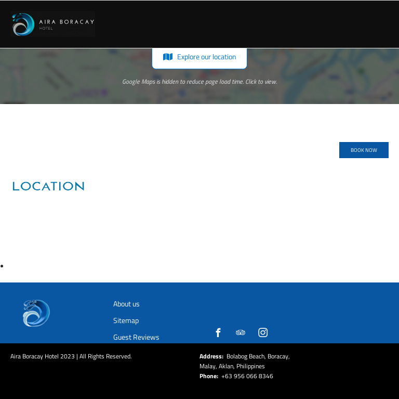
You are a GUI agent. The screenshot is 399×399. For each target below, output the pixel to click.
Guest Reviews (136, 336)
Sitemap (126, 320)
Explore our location (199, 56)
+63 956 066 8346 (247, 376)
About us (126, 303)
